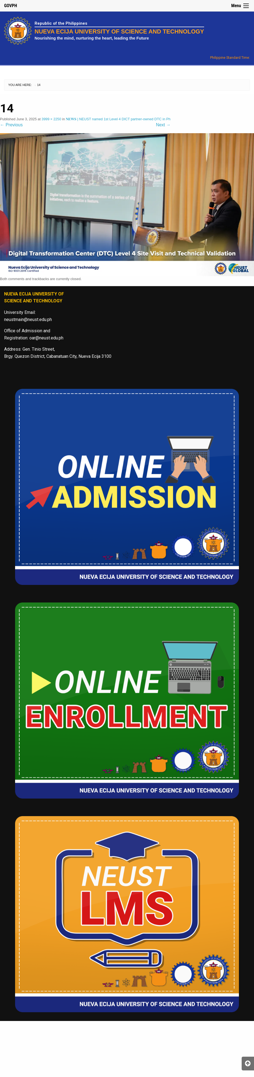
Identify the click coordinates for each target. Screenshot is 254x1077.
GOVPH (10, 5)
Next (163, 124)
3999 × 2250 (51, 119)
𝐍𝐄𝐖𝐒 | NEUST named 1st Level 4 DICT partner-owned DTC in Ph (118, 119)
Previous (11, 124)
